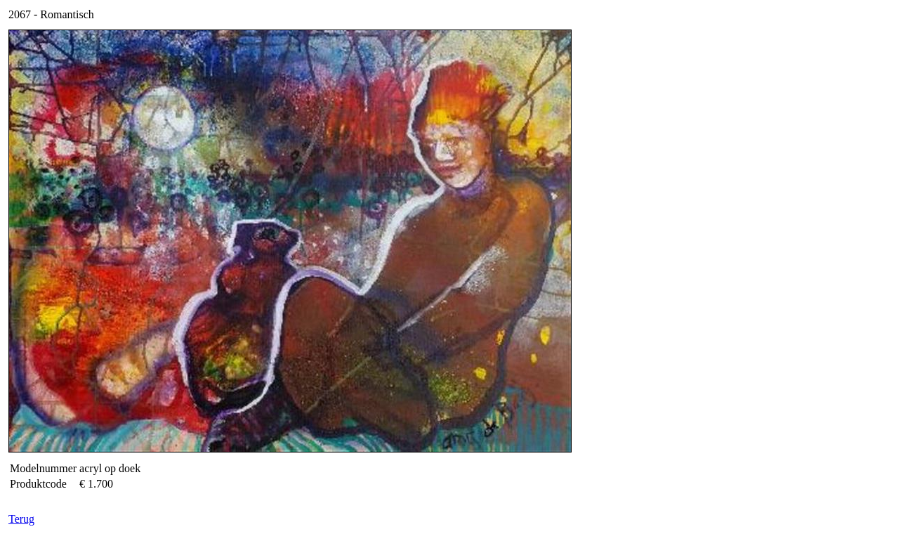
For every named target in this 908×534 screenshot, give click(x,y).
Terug (21, 519)
